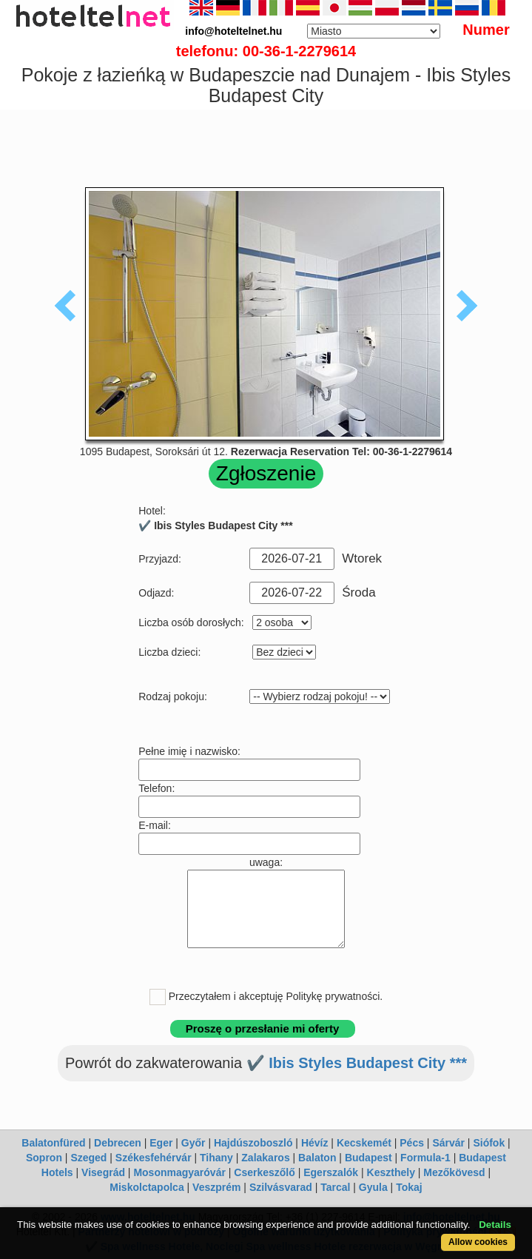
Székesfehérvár (153, 1158)
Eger (160, 1143)
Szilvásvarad (280, 1187)
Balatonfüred (53, 1143)
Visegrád (103, 1172)
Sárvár (448, 1143)
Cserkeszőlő (264, 1172)
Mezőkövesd (454, 1172)
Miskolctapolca (146, 1187)
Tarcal (335, 1187)
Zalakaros (265, 1158)
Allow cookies (478, 1242)
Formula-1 (425, 1158)
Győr (193, 1143)
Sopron (44, 1158)
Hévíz (315, 1143)
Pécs (412, 1143)
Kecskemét (364, 1143)
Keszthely (391, 1172)
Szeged (88, 1158)
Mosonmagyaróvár (179, 1172)
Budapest (368, 1158)
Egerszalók (330, 1172)
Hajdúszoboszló (253, 1143)
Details (495, 1224)
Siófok (489, 1143)
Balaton (317, 1158)
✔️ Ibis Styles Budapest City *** (356, 1063)
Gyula (373, 1187)
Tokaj (409, 1187)
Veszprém (216, 1187)
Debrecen (117, 1143)
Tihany (216, 1158)
